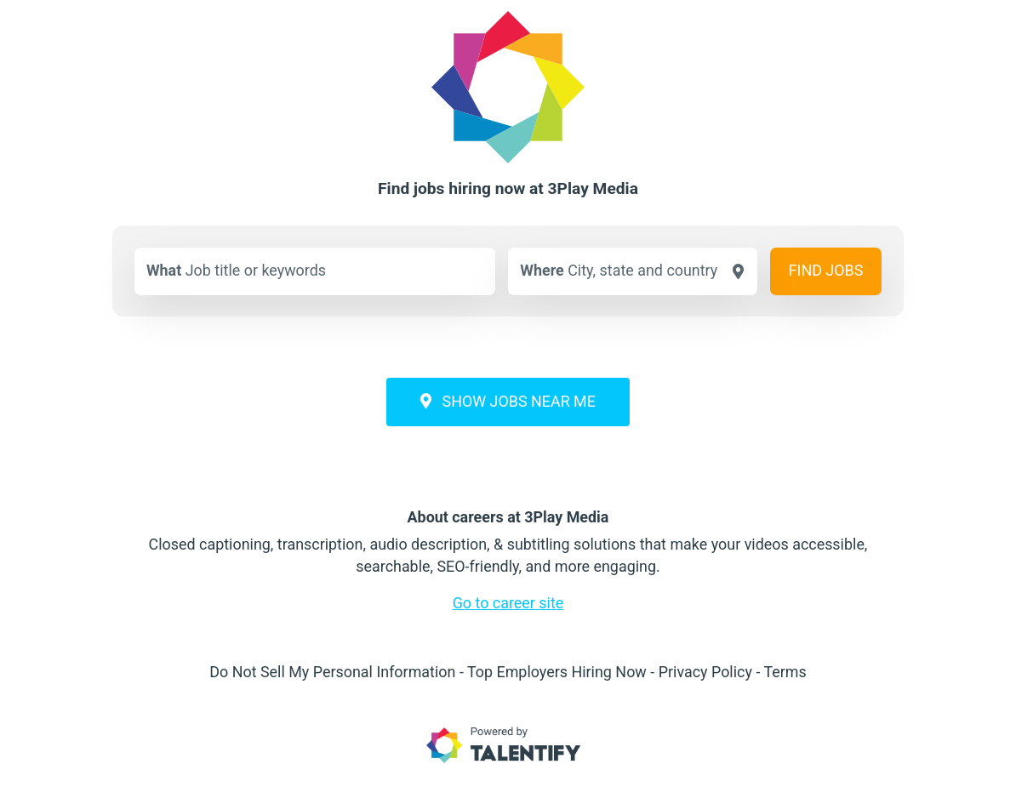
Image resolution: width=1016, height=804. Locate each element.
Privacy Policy (705, 672)
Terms (784, 672)
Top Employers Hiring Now (557, 672)
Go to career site (508, 603)
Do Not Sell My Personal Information (332, 672)
